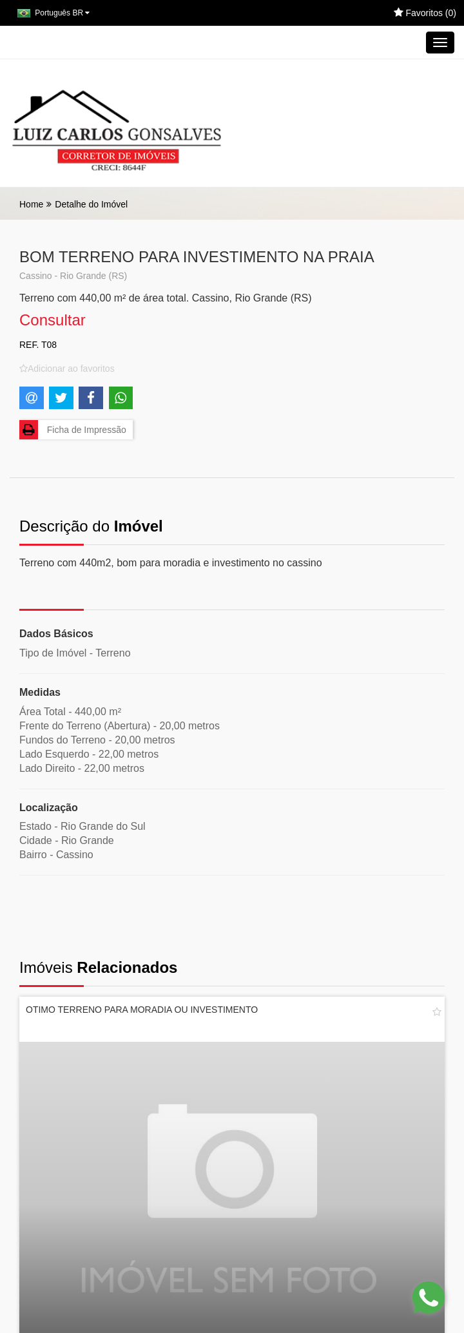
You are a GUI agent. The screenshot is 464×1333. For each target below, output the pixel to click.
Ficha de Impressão (72, 429)
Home (31, 204)
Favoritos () (425, 13)
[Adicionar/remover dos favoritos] (67, 368)
